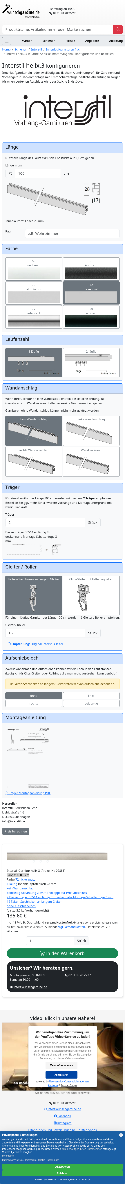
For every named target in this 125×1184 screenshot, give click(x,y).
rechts (34, 703)
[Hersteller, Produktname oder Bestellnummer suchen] (57, 29)
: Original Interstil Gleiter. (36, 644)
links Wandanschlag (91, 430)
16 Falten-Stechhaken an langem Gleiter (34, 902)
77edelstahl (34, 317)
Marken (26, 41)
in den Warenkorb (62, 953)
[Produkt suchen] (118, 29)
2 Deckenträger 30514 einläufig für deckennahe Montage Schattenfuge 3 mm (60, 897)
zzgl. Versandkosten (71, 927)
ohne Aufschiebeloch (21, 906)
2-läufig (91, 363)
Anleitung (116, 41)
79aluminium (34, 293)
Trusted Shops (69, 1085)
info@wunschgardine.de (30, 987)
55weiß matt (34, 269)
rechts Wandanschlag (34, 461)
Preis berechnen (16, 831)
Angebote (92, 41)
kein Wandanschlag (34, 430)
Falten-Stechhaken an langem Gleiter (33, 595)
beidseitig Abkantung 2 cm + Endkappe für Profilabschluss (47, 893)
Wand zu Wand (91, 461)
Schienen (49, 41)
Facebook (62, 1116)
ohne (33, 696)
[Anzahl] (50, 940)
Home (6, 49)
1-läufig (34, 362)
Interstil (36, 49)
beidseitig (91, 703)
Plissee (70, 41)
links (91, 696)
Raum (9, 231)
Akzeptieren (61, 1074)
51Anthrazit (91, 269)
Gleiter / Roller (15, 625)
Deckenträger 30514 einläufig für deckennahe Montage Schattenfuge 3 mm (34, 543)
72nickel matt (91, 293)
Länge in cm (13, 165)
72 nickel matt (25, 879)
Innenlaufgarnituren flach (63, 49)
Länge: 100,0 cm (18, 875)
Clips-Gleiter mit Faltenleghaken (91, 595)
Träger (9, 514)
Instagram (63, 1123)
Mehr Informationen (61, 1065)
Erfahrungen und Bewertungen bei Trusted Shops (62, 1130)
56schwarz (91, 317)
